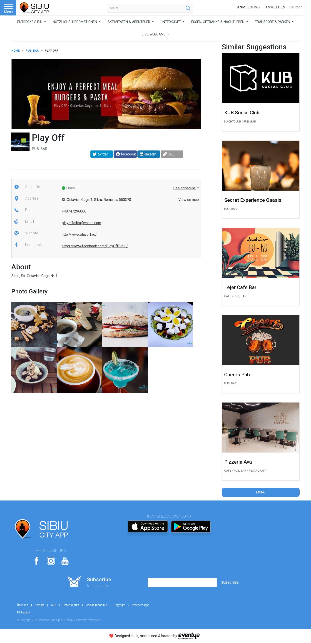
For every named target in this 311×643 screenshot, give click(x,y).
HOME (15, 50)
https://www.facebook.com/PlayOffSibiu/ (95, 246)
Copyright (119, 605)
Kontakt (39, 605)
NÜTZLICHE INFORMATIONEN (75, 22)
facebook (126, 154)
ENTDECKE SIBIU (30, 22)
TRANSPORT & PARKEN (273, 22)
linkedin (148, 154)
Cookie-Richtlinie (96, 605)
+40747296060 (74, 211)
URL (168, 154)
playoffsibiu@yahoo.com (81, 223)
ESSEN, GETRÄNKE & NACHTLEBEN (218, 22)
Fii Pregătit (23, 612)
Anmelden (275, 7)
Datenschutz (71, 605)
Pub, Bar (32, 50)
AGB (53, 605)
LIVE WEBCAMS (154, 34)
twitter (100, 154)
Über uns (22, 605)
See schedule (184, 188)
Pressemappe (140, 605)
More (260, 492)
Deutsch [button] (296, 7)
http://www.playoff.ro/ (79, 234)
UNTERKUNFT (171, 22)
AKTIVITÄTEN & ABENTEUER (129, 22)
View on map (188, 200)
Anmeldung (248, 7)
